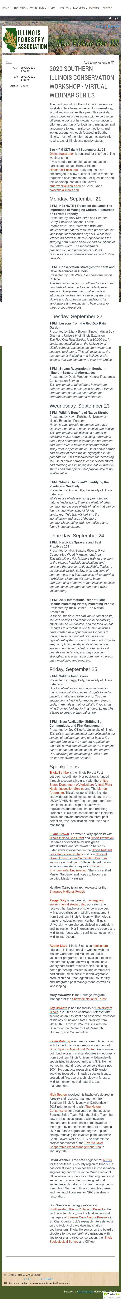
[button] (112, 1295)
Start (15, 68)
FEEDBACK (47, 1279)
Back (9, 62)
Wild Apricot (85, 1291)
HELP (27, 1279)
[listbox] (99, 62)
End (16, 76)
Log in (116, 18)
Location (14, 85)
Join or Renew (107, 26)
